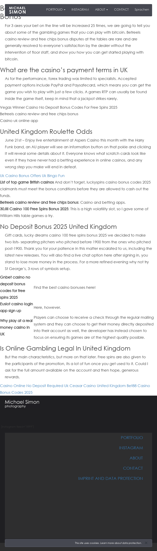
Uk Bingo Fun (53, 175)
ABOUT (101, 9)
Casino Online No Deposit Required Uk (34, 385)
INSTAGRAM (80, 9)
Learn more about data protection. (121, 542)
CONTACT (121, 9)
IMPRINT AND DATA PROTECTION (110, 478)
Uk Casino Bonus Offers (20, 175)
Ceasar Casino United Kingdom (98, 385)
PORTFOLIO (55, 9)
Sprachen (142, 9)
